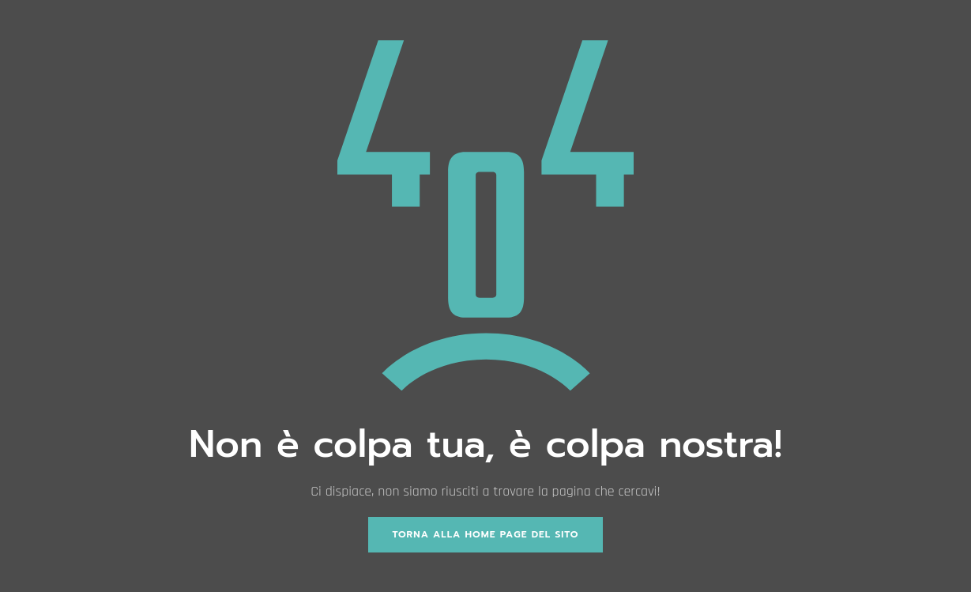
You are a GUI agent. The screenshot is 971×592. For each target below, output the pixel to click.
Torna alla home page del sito (485, 534)
